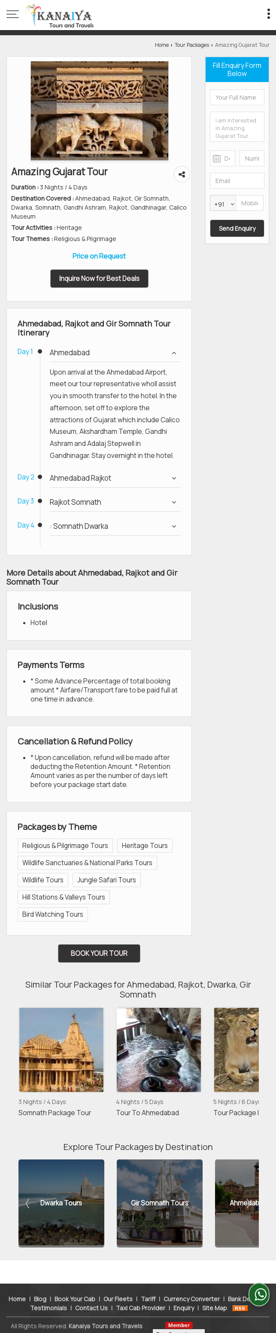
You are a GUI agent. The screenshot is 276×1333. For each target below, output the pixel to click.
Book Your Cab (75, 1285)
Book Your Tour (99, 953)
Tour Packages (192, 45)
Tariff (148, 1285)
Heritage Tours (145, 845)
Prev (28, 1066)
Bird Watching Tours (52, 914)
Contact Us (91, 1294)
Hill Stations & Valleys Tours (63, 897)
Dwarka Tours (63, 1203)
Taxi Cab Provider (140, 1294)
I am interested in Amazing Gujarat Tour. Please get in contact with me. (237, 127)
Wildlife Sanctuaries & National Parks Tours (87, 862)
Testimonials (48, 1294)
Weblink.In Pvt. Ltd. (110, 1321)
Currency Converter (192, 1285)
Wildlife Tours (43, 880)
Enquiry (183, 1294)
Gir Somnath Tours (161, 1203)
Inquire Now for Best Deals (99, 278)
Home (162, 45)
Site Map (214, 1294)
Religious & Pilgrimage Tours (65, 845)
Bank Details (245, 1285)
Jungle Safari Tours (106, 880)
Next (248, 1066)
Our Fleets (118, 1285)
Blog (40, 1285)
